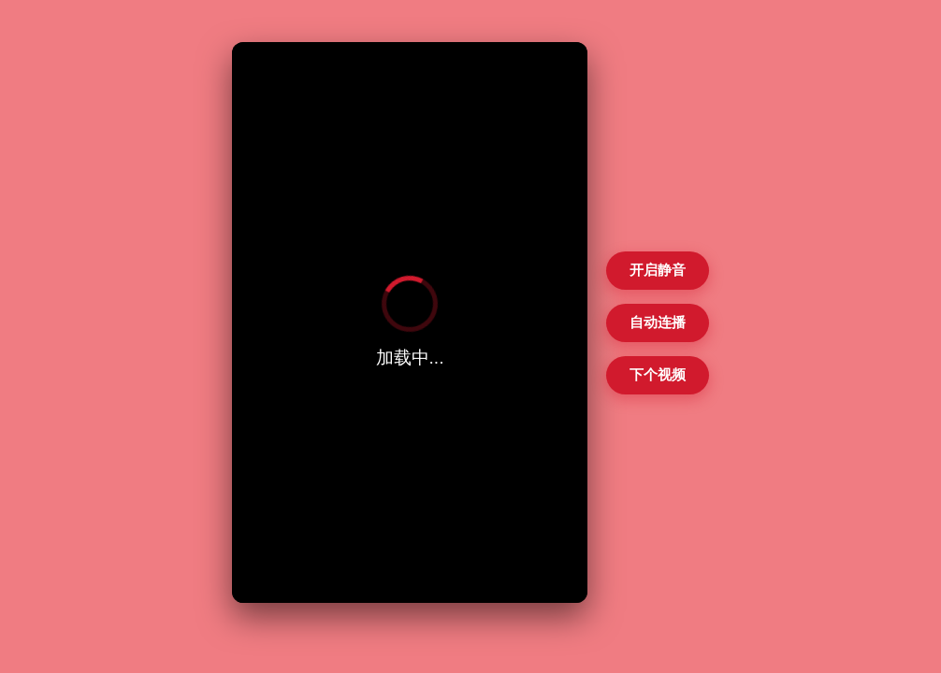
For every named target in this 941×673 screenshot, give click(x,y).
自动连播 (658, 322)
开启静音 (658, 270)
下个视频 (658, 374)
